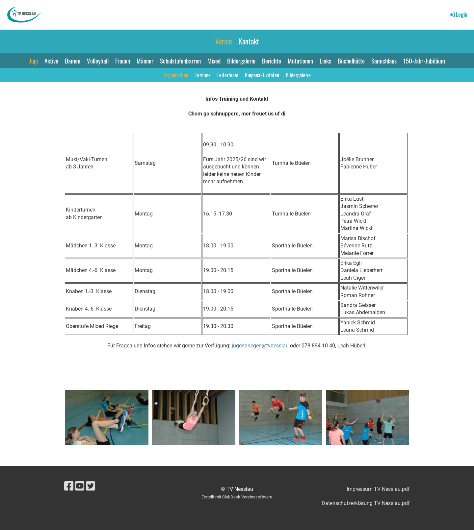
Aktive (51, 60)
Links (325, 60)
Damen (72, 60)
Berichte (271, 60)
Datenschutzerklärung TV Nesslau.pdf (366, 503)
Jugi (33, 60)
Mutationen (300, 60)
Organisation (176, 75)
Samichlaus (384, 60)
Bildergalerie (241, 60)
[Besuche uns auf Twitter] (90, 486)
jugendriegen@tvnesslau (260, 345)
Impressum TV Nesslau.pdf (378, 489)
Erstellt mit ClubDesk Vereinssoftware (236, 496)
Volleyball (98, 60)
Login (458, 14)
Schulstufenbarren (180, 60)
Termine (203, 75)
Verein (223, 41)
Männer (145, 60)
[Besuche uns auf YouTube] (79, 486)
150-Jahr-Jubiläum (424, 60)
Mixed (214, 60)
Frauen (122, 60)
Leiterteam (227, 75)
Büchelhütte (351, 60)
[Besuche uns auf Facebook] (68, 486)
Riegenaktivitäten (262, 75)
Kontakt (249, 41)
